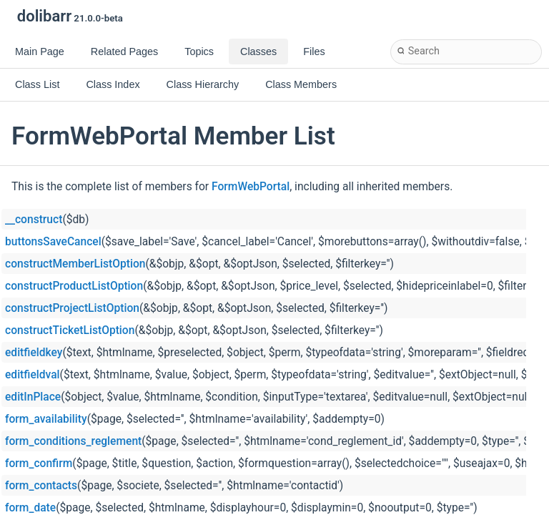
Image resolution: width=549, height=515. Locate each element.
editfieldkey (33, 352)
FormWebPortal (251, 186)
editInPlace (33, 397)
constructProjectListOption (72, 308)
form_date (30, 507)
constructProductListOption (74, 286)
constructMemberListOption (75, 264)
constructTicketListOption (69, 330)
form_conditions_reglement (73, 441)
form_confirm (38, 463)
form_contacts (41, 485)
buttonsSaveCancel (53, 241)
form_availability (46, 419)
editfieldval (32, 374)
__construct (33, 219)
